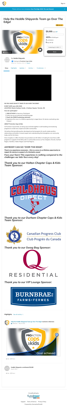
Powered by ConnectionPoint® (33, 404)
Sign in (63, 3)
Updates (22, 68)
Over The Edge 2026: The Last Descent (42, 9)
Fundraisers (41, 68)
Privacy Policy (42, 401)
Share (54, 51)
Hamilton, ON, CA (21, 63)
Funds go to (17, 61)
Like (8, 358)
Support (23, 401)
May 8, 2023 (22, 323)
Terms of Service (31, 401)
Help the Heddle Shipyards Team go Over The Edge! (26, 321)
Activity (31, 68)
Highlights (14, 68)
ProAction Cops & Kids (26, 61)
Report (28, 63)
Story (6, 68)
